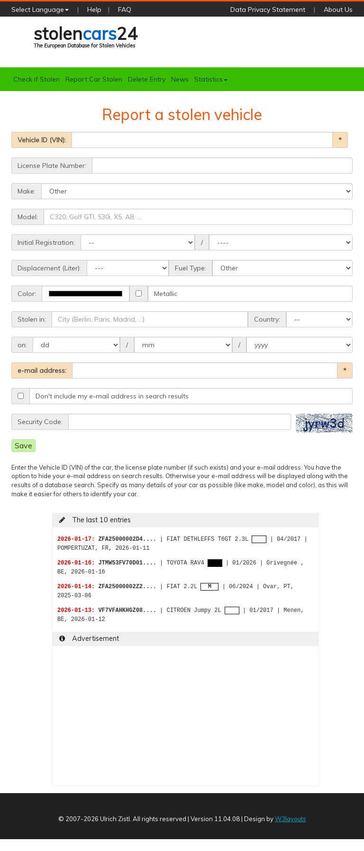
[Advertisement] (185, 719)
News (180, 79)
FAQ (124, 9)
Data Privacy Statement (267, 9)
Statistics (211, 79)
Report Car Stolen (93, 79)
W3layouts (290, 819)
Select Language (40, 9)
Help (94, 9)
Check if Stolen (36, 79)
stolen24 (85, 36)
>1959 (281, 242)
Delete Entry (146, 79)
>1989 (299, 345)
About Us (338, 9)
